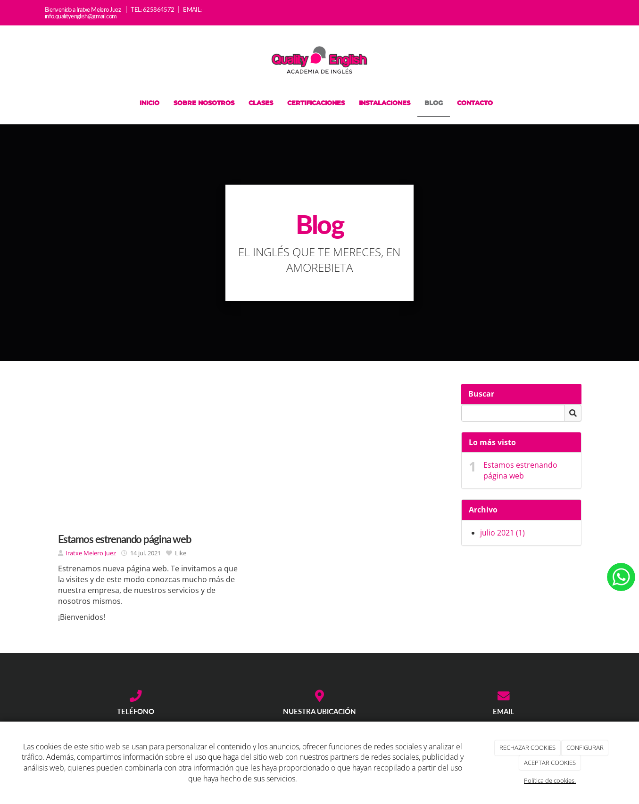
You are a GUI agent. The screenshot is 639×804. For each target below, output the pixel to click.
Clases (261, 102)
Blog (433, 102)
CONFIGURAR (585, 747)
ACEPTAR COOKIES (550, 762)
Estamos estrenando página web (520, 470)
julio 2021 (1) (502, 533)
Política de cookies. (550, 780)
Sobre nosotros (204, 102)
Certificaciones (316, 102)
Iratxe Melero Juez (91, 553)
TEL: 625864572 (152, 9)
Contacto (475, 102)
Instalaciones (384, 102)
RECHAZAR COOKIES (527, 747)
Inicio (149, 102)
